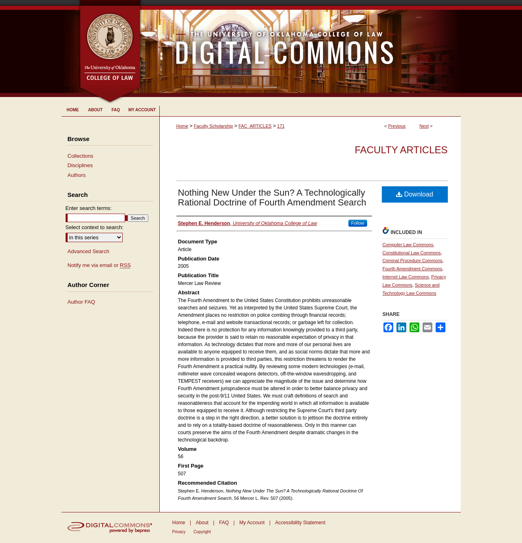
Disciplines (80, 165)
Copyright (202, 532)
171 (280, 126)
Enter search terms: (89, 208)
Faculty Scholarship (213, 126)
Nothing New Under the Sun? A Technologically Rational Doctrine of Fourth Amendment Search (272, 197)
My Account (251, 522)
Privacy (179, 532)
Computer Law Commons (408, 244)
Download (414, 194)
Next (424, 126)
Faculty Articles (401, 149)
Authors (77, 175)
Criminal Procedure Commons (413, 260)
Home (182, 126)
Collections (81, 156)
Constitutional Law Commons (412, 252)
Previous (397, 126)
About (202, 522)
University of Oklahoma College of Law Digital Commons (301, 48)
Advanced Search (89, 251)
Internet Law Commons (406, 276)
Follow (357, 223)
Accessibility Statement (300, 522)
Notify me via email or (99, 265)
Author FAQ (81, 302)
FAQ (224, 522)
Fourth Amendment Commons (413, 268)
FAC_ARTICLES (254, 126)
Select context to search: (94, 227)
